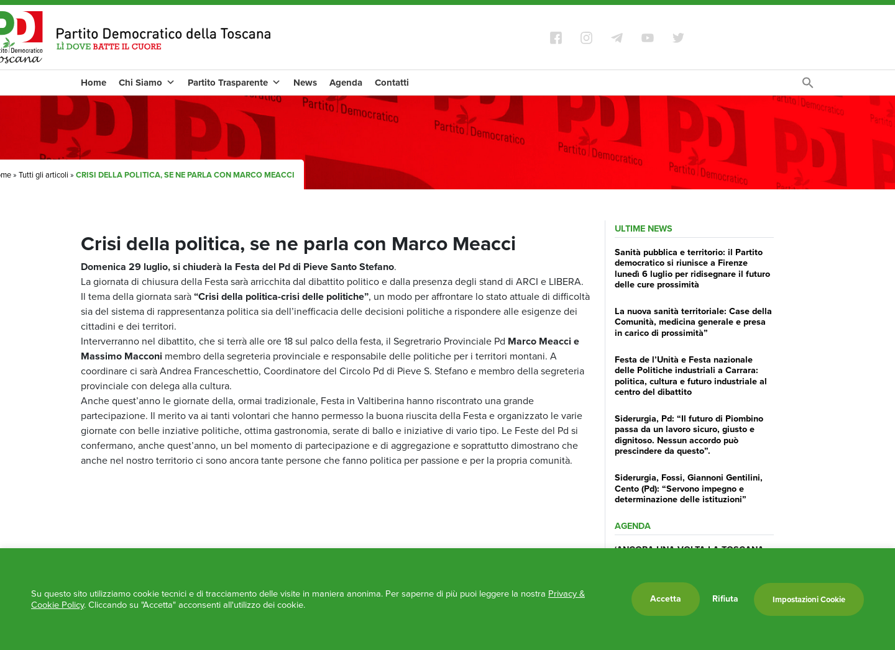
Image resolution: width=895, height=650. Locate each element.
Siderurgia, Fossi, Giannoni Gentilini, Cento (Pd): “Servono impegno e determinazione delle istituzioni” (689, 488)
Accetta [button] (665, 598)
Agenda (345, 82)
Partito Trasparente (234, 82)
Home (93, 82)
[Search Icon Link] (808, 86)
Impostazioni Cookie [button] (809, 599)
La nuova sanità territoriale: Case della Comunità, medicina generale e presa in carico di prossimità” (693, 322)
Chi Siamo (147, 82)
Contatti (392, 82)
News (305, 82)
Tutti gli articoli (43, 175)
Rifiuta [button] (725, 599)
